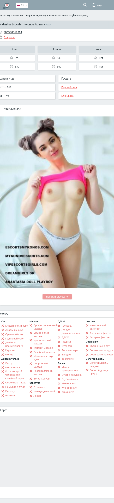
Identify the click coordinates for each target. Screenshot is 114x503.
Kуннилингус (69, 387)
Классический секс (16, 325)
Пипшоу (10, 391)
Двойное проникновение (14, 344)
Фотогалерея (13, 109)
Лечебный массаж (44, 352)
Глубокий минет (71, 379)
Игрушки (10, 350)
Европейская (69, 87)
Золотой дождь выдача (99, 364)
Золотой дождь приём (99, 372)
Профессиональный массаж (45, 327)
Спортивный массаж (40, 365)
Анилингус (68, 392)
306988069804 (13, 32)
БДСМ (65, 337)
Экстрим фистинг (100, 337)
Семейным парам (15, 382)
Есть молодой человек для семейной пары (14, 375)
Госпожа (67, 325)
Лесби (37, 395)
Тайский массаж (43, 347)
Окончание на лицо (101, 354)
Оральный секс (14, 334)
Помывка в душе (15, 386)
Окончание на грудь (101, 350)
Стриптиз (39, 387)
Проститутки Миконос (12, 15)
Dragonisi (30, 15)
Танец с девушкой (44, 391)
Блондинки (67, 95)
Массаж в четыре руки (43, 358)
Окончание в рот (100, 346)
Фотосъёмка (12, 367)
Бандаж (66, 354)
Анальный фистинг (101, 333)
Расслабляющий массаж (43, 372)
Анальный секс (14, 330)
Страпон (67, 346)
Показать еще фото (57, 296)
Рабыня (66, 341)
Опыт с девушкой (72, 374)
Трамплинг (68, 358)
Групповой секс (14, 338)
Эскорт (9, 363)
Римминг (10, 395)
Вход (97, 5)
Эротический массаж (41, 334)
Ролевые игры (70, 350)
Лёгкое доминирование (71, 331)
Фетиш (9, 354)
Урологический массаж (42, 342)
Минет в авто (69, 383)
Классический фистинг (98, 327)
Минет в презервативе (70, 369)
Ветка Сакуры (41, 378)
